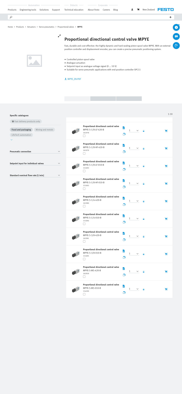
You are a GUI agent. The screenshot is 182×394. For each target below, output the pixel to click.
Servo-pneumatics (46, 26)
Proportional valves (66, 26)
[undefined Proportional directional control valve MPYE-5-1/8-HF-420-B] (101, 146)
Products (20, 26)
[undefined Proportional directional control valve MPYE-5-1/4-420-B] (101, 199)
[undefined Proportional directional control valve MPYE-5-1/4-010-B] (101, 217)
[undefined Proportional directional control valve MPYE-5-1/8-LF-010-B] (101, 164)
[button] (132, 131)
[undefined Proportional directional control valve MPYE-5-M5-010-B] (101, 287)
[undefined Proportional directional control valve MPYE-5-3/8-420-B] (101, 234)
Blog (115, 9)
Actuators (31, 26)
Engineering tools (28, 9)
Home (10, 26)
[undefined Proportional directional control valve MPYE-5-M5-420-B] (101, 270)
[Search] (91, 17)
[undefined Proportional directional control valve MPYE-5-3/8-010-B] (101, 252)
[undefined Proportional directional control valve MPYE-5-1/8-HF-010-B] (101, 182)
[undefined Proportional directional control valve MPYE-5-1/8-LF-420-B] (101, 129)
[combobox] (35, 151)
